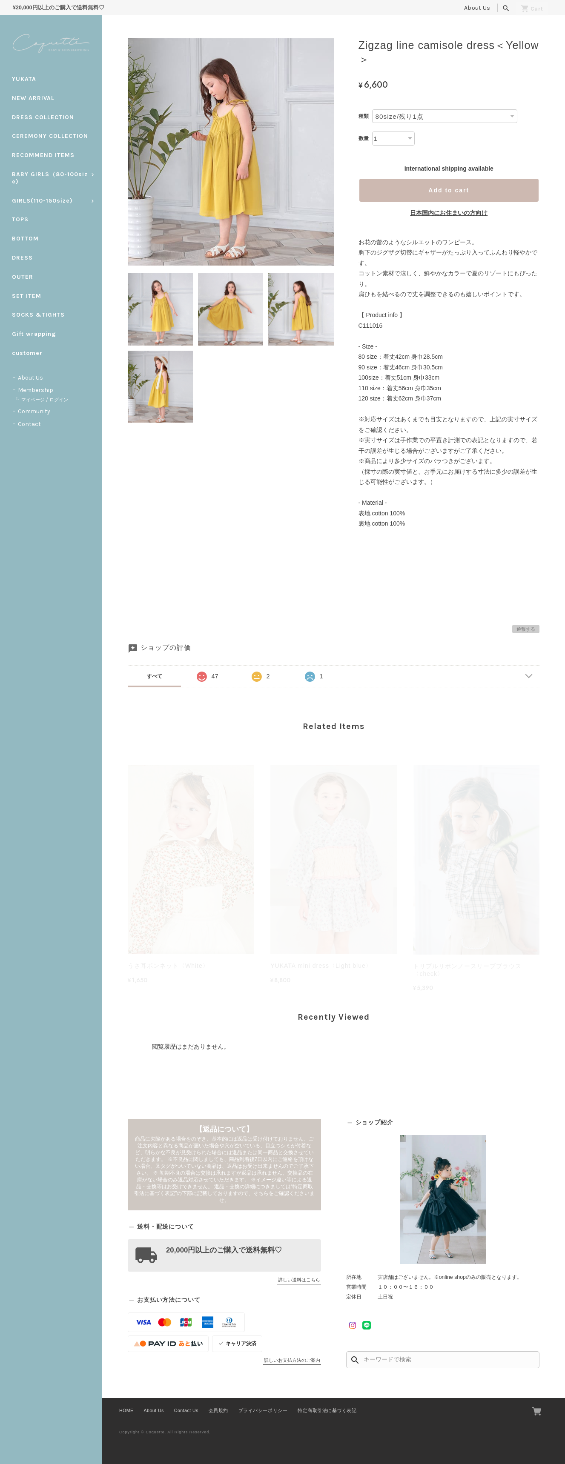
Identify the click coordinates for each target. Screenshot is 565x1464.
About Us (477, 7)
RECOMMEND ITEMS (43, 155)
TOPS (20, 219)
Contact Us (186, 1410)
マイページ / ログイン (44, 400)
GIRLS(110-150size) (42, 200)
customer (27, 353)
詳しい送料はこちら (299, 1279)
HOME (126, 1410)
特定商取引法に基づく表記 (327, 1410)
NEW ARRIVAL (33, 98)
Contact (29, 424)
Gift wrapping (34, 333)
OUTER (22, 276)
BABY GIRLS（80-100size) (50, 178)
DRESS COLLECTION (43, 117)
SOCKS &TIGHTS (38, 314)
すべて (154, 676)
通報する (525, 629)
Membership (35, 390)
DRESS (22, 257)
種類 (364, 116)
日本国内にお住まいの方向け (449, 212)
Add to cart (448, 190)
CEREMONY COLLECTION (50, 136)
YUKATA (24, 79)
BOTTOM (25, 238)
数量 (364, 138)
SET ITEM (26, 296)
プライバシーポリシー (262, 1410)
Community (34, 411)
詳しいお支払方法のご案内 (292, 1360)
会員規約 (218, 1410)
